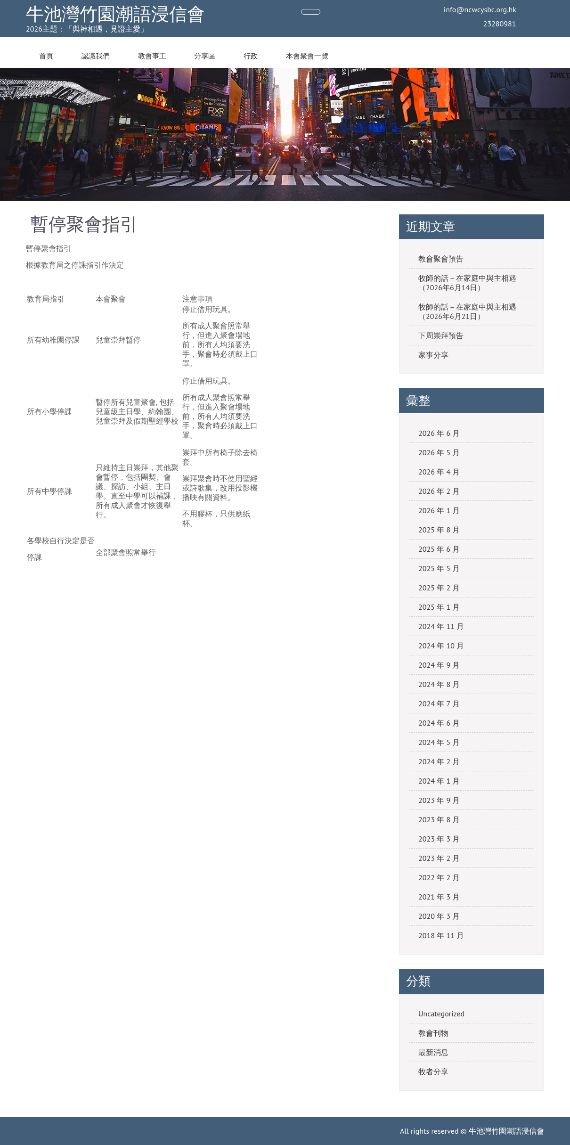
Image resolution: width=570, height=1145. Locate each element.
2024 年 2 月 (439, 761)
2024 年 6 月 (439, 723)
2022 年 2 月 (439, 877)
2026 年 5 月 (439, 452)
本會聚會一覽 (307, 56)
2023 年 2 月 (439, 858)
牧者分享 (433, 1071)
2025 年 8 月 (439, 529)
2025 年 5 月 (439, 568)
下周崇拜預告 (441, 335)
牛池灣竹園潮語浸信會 (115, 14)
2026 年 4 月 (439, 471)
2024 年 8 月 (439, 684)
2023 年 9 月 (439, 800)
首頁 (46, 56)
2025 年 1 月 (439, 607)
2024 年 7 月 (439, 703)
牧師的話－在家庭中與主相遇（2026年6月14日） (467, 282)
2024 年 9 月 (439, 665)
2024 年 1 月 (439, 780)
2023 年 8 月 (439, 819)
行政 (251, 56)
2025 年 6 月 (439, 549)
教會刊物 (433, 1033)
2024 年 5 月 (439, 742)
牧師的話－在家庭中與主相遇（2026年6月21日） (467, 311)
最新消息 (433, 1052)
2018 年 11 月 (441, 935)
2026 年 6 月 (439, 433)
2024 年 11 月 (441, 626)
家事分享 (433, 355)
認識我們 (95, 56)
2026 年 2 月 (439, 491)
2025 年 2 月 (439, 587)
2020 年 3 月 (439, 916)
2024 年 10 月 (441, 645)
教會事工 (152, 56)
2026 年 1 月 (439, 510)
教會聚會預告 (441, 258)
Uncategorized (441, 1013)
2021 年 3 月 (439, 896)
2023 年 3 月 (439, 838)
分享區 (204, 56)
